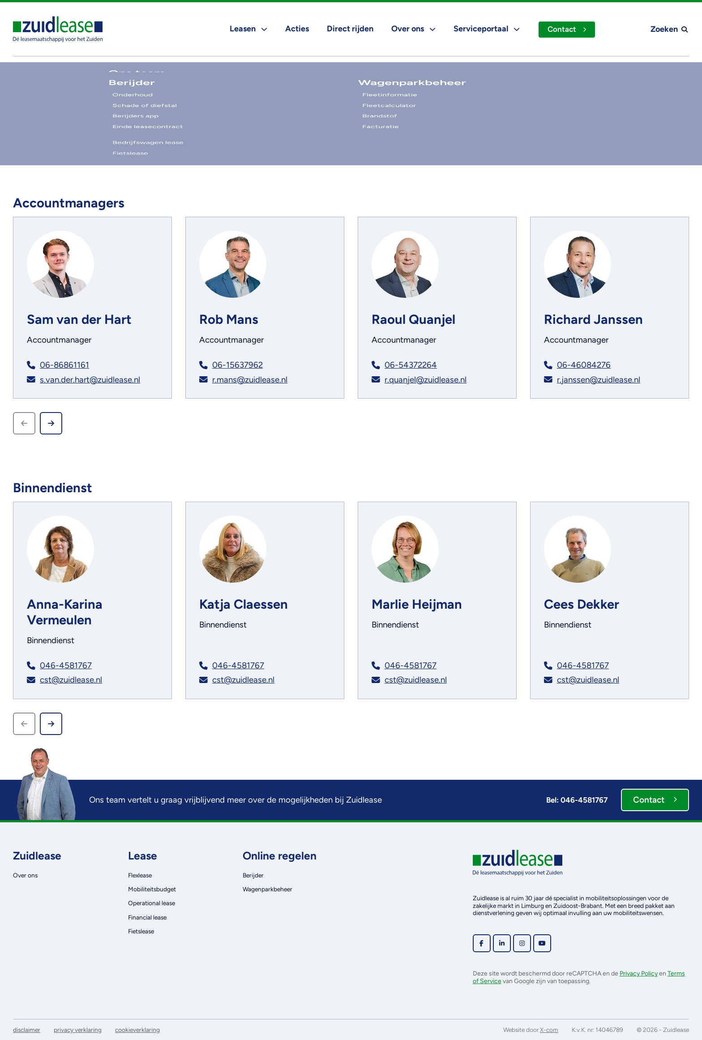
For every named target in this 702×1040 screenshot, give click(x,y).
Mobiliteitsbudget (152, 889)
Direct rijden (349, 29)
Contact (566, 29)
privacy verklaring (78, 1029)
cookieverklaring (137, 1029)
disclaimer (26, 1029)
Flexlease (140, 875)
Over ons (412, 29)
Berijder (253, 875)
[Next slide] (51, 423)
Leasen (247, 29)
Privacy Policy (639, 973)
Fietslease (141, 931)
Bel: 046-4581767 (577, 799)
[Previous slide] (24, 423)
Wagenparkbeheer (267, 889)
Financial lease (147, 917)
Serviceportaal (486, 29)
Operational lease (151, 903)
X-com (549, 1029)
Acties (296, 29)
